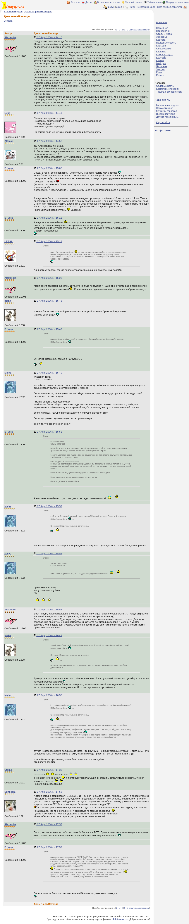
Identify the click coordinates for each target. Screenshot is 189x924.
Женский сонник (133, 2)
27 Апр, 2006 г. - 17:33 (49, 769)
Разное (160, 75)
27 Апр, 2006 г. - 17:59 (49, 847)
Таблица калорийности (169, 91)
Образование (163, 48)
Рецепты (75, 2)
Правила (29, 11)
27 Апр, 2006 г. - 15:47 (49, 329)
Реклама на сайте (146, 7)
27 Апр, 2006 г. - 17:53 (49, 791)
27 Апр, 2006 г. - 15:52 (49, 431)
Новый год (162, 28)
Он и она (161, 51)
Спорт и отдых (164, 54)
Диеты (88, 2)
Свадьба (161, 57)
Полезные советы (166, 42)
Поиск (132, 7)
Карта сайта (163, 122)
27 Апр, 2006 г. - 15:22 (49, 241)
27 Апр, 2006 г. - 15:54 (49, 553)
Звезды (160, 69)
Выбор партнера (165, 114)
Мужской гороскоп (166, 111)
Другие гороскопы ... (167, 116)
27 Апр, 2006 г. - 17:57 (49, 824)
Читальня (161, 66)
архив (119, 7)
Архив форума (13, 11)
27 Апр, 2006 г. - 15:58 (49, 609)
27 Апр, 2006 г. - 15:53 (49, 506)
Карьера (161, 45)
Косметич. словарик (167, 88)
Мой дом (161, 63)
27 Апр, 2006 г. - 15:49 (49, 372)
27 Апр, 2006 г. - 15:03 (49, 168)
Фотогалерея (44, 11)
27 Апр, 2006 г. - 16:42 (49, 635)
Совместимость (165, 108)
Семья (160, 60)
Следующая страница (139, 29)
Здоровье (161, 36)
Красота (160, 39)
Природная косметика (177, 2)
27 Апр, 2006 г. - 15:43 (49, 300)
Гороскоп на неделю (167, 105)
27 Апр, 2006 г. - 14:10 (49, 37)
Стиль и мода (164, 33)
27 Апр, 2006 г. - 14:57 (49, 141)
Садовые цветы (165, 85)
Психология (162, 31)
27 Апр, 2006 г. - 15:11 (49, 217)
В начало (161, 22)
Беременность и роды (108, 2)
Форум (111, 7)
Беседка (8, 21)
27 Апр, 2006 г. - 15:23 (49, 278)
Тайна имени (154, 2)
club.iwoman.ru (120, 919)
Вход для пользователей (172, 7)
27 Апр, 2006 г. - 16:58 (49, 695)
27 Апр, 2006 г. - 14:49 (49, 113)
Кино (159, 72)
